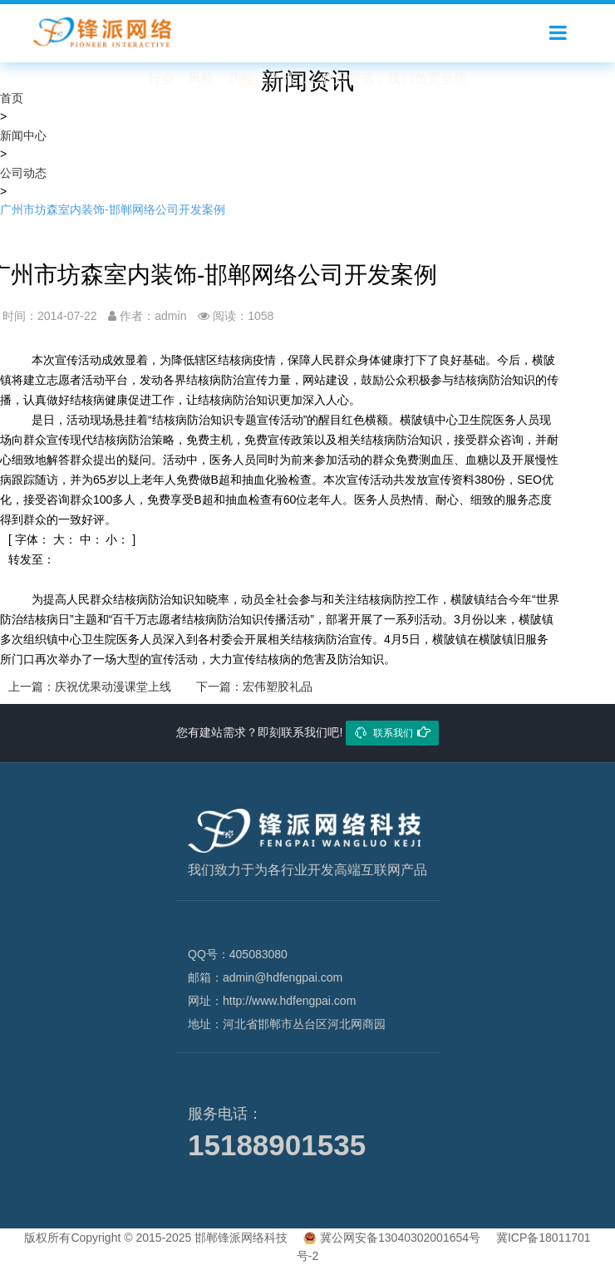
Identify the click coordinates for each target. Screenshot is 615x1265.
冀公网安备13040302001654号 (400, 1237)
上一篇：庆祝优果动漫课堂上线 (89, 686)
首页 (11, 98)
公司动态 (23, 173)
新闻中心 (23, 135)
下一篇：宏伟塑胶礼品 (254, 686)
